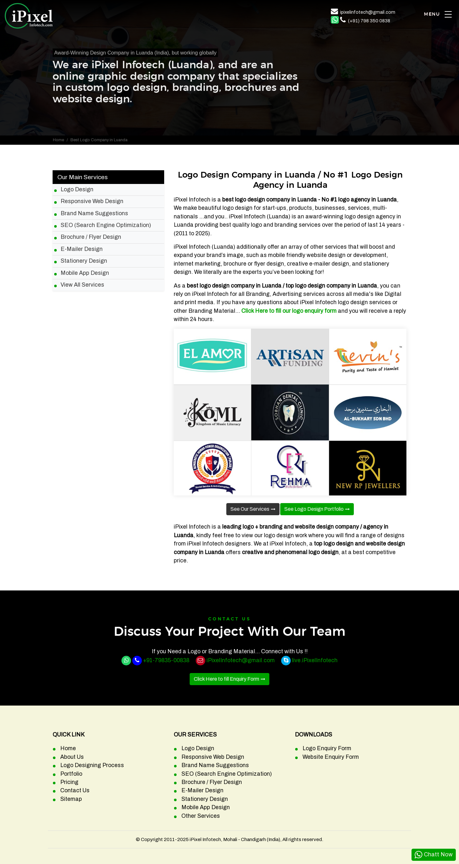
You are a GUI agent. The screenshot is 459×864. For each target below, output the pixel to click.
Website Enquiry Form (330, 757)
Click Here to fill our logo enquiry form (289, 311)
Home (58, 140)
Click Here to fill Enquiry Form (226, 679)
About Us (72, 757)
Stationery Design (84, 261)
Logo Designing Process (92, 765)
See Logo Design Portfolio (314, 509)
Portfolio (71, 774)
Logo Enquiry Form (326, 748)
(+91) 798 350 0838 (369, 20)
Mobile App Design (85, 273)
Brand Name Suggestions (94, 213)
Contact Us (75, 790)
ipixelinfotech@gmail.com (367, 12)
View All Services (82, 285)
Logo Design (77, 190)
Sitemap (71, 799)
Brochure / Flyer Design (91, 237)
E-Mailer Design (82, 249)
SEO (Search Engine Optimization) (106, 225)
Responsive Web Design (92, 201)
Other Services (200, 816)
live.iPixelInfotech (315, 660)
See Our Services (249, 509)
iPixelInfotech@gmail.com (241, 660)
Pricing (69, 782)
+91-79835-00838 (166, 660)
